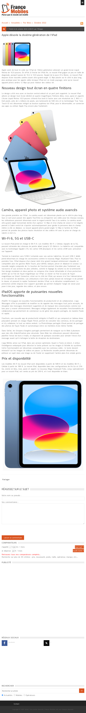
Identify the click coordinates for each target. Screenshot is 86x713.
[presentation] (20, 529)
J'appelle (5, 547)
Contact (16, 704)
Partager (6, 479)
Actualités (15, 23)
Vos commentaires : (10, 502)
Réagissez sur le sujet (15, 489)
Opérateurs (30, 695)
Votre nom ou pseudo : (11, 495)
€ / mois (18, 550)
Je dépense (7, 550)
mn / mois (20, 547)
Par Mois (27, 23)
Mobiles (19, 695)
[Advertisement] (19, 599)
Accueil (5, 23)
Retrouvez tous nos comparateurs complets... (21, 554)
